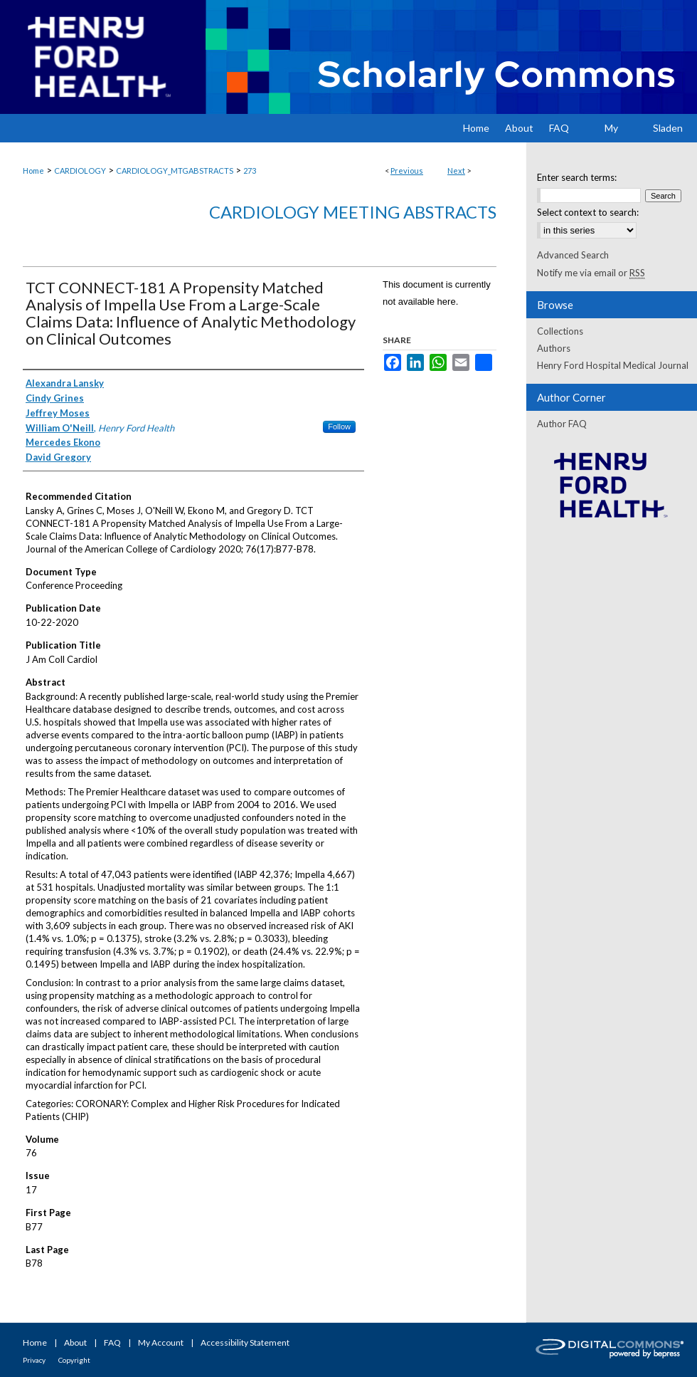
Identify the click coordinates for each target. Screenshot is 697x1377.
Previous (406, 170)
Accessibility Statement (245, 1342)
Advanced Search (573, 255)
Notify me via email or (591, 272)
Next (456, 170)
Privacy (34, 1360)
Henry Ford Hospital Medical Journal (612, 365)
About (75, 1342)
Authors (553, 348)
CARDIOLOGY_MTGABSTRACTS (174, 170)
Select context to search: (588, 212)
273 (249, 170)
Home (33, 170)
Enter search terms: (577, 177)
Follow (339, 426)
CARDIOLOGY (80, 170)
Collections (560, 331)
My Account (160, 1342)
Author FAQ (562, 423)
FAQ (112, 1342)
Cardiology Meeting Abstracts (352, 211)
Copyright (74, 1360)
